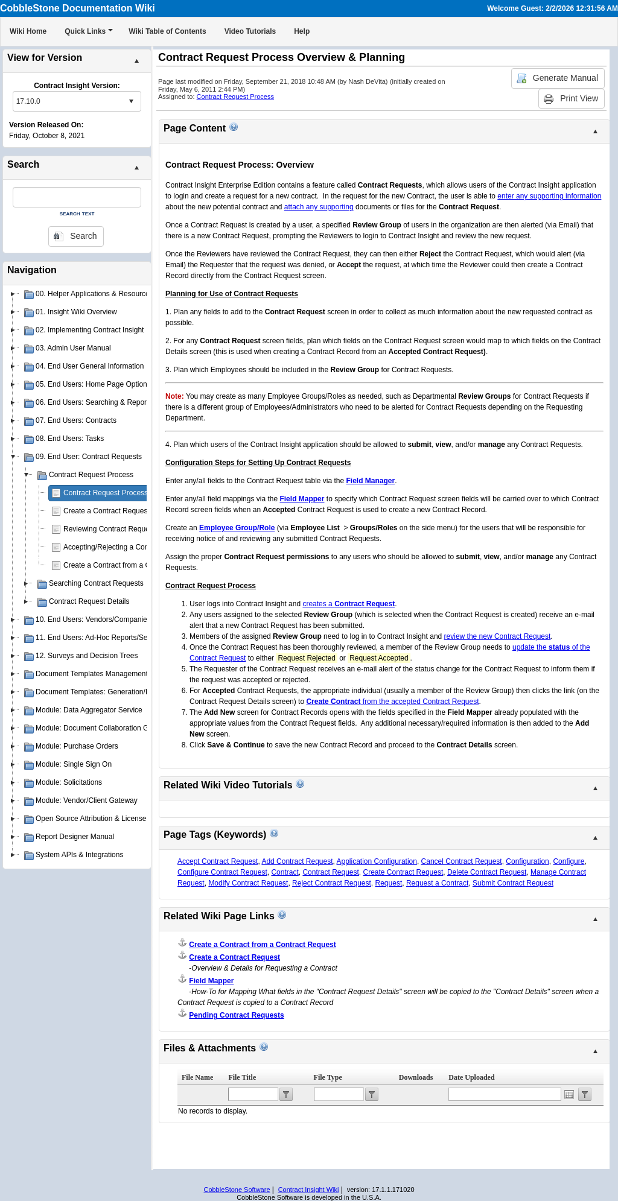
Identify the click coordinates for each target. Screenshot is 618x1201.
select (131, 101)
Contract (284, 872)
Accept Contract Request (217, 861)
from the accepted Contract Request (392, 701)
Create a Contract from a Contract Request (132, 565)
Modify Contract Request (248, 883)
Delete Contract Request (486, 872)
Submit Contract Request (513, 883)
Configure (568, 861)
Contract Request (330, 872)
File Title (242, 1077)
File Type (328, 1077)
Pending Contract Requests (236, 1015)
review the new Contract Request (497, 636)
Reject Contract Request (331, 883)
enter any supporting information (549, 196)
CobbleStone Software (236, 1189)
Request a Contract (437, 883)
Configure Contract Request (222, 872)
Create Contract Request (403, 872)
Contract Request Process (235, 96)
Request (389, 883)
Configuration (527, 861)
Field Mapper (211, 981)
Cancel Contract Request (461, 861)
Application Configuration (377, 861)
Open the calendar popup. (569, 1094)
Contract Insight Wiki (308, 1189)
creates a (348, 604)
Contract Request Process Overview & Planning (140, 493)
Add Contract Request (297, 861)
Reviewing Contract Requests (111, 529)
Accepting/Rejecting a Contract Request (127, 547)
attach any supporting (319, 207)
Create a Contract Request (106, 511)
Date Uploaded (471, 1077)
